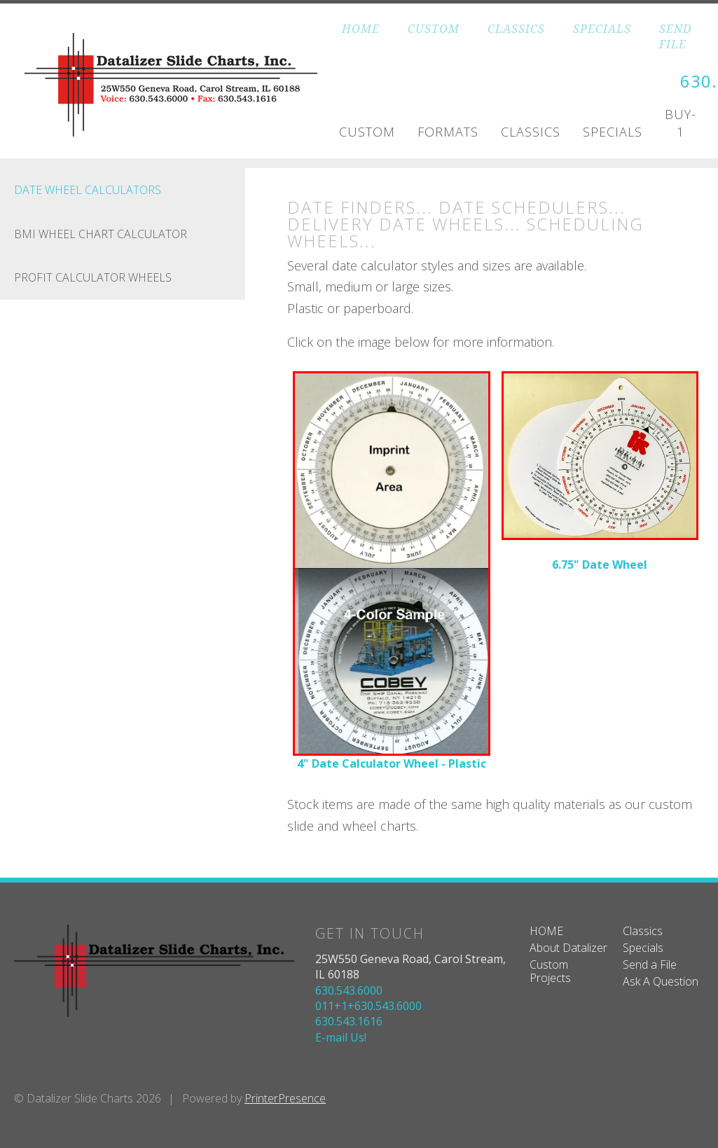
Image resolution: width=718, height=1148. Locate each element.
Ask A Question (660, 981)
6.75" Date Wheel (599, 564)
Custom (367, 131)
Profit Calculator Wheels (93, 277)
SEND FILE (675, 36)
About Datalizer (568, 947)
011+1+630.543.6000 (368, 1005)
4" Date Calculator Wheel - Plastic (391, 762)
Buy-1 (680, 122)
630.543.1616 (348, 1021)
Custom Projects (550, 970)
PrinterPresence (285, 1098)
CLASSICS (516, 28)
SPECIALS (602, 28)
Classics (530, 131)
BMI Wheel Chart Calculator (100, 233)
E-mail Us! (340, 1036)
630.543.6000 (348, 989)
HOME (361, 28)
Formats (447, 131)
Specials (612, 131)
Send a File (650, 963)
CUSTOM (434, 28)
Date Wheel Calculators (87, 190)
